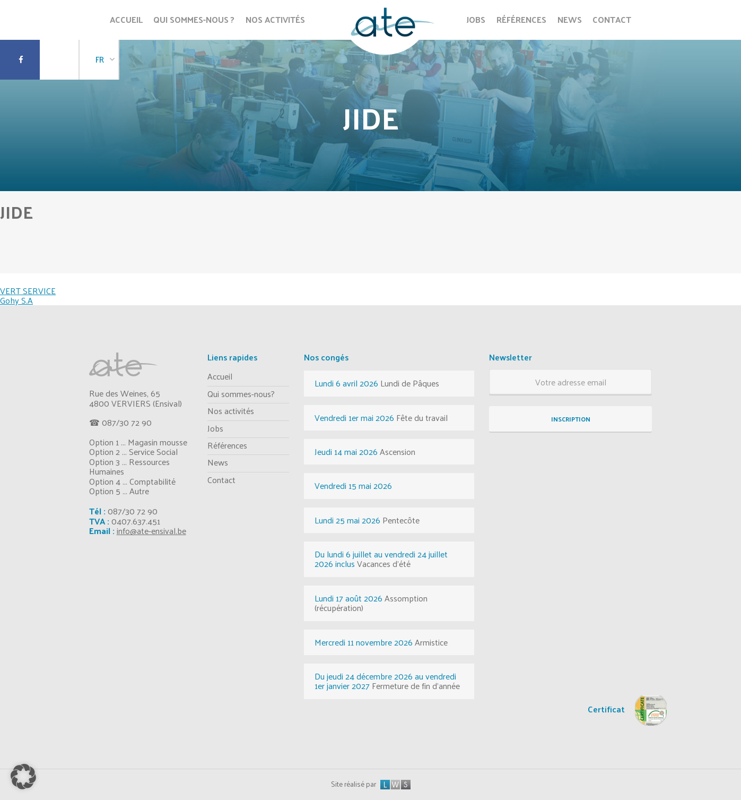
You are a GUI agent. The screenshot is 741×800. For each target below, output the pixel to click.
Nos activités (230, 410)
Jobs (215, 428)
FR (99, 59)
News (217, 462)
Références (227, 445)
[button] (23, 776)
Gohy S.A (16, 300)
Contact (221, 479)
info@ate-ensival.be (151, 530)
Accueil (219, 376)
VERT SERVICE (28, 290)
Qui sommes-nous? (241, 393)
